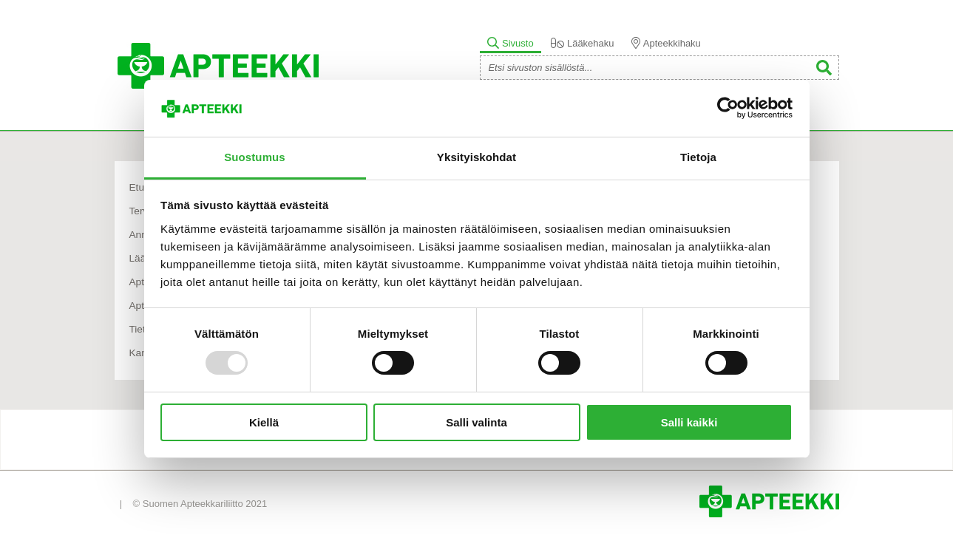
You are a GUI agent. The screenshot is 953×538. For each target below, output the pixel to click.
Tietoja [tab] (698, 157)
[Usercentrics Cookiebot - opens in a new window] (728, 108)
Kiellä (264, 422)
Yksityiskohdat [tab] (476, 157)
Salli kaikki (689, 422)
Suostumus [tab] (254, 157)
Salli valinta (476, 422)
